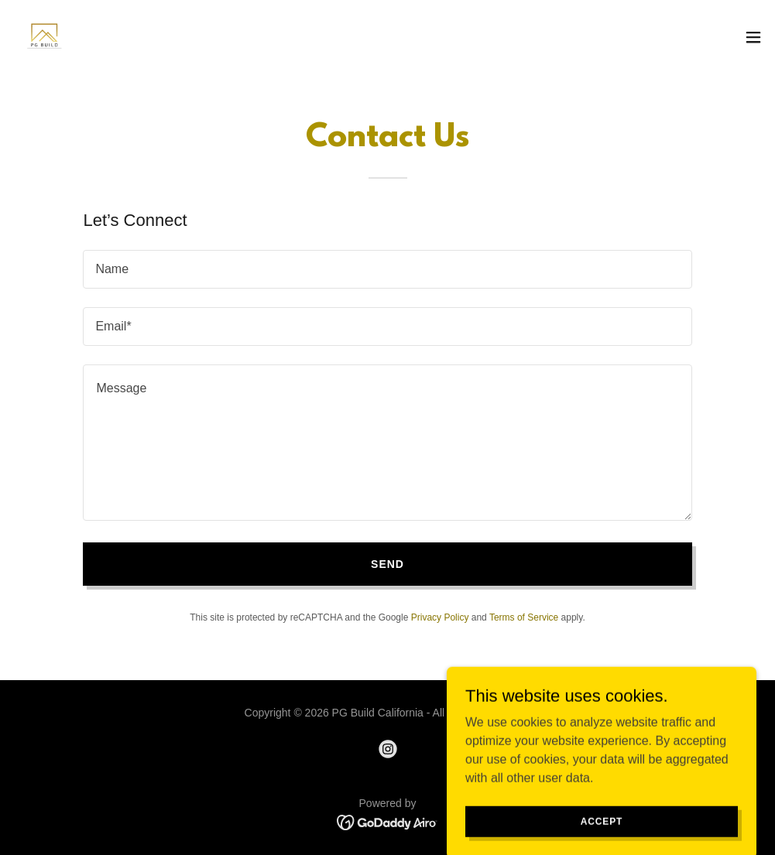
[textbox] (387, 269)
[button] (753, 37)
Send (387, 564)
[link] (43, 37)
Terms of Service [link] (523, 617)
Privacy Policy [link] (440, 617)
